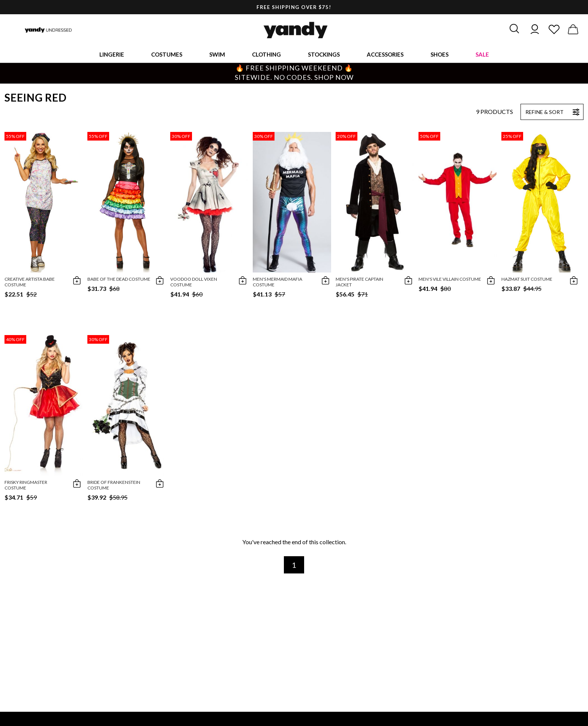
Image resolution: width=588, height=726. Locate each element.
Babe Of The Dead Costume (118, 279)
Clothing (266, 54)
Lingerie (111, 54)
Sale (482, 54)
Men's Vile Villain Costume (449, 279)
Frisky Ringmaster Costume (25, 485)
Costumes (166, 54)
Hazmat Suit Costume (526, 279)
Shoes (439, 54)
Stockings (324, 54)
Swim (217, 54)
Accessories (385, 54)
